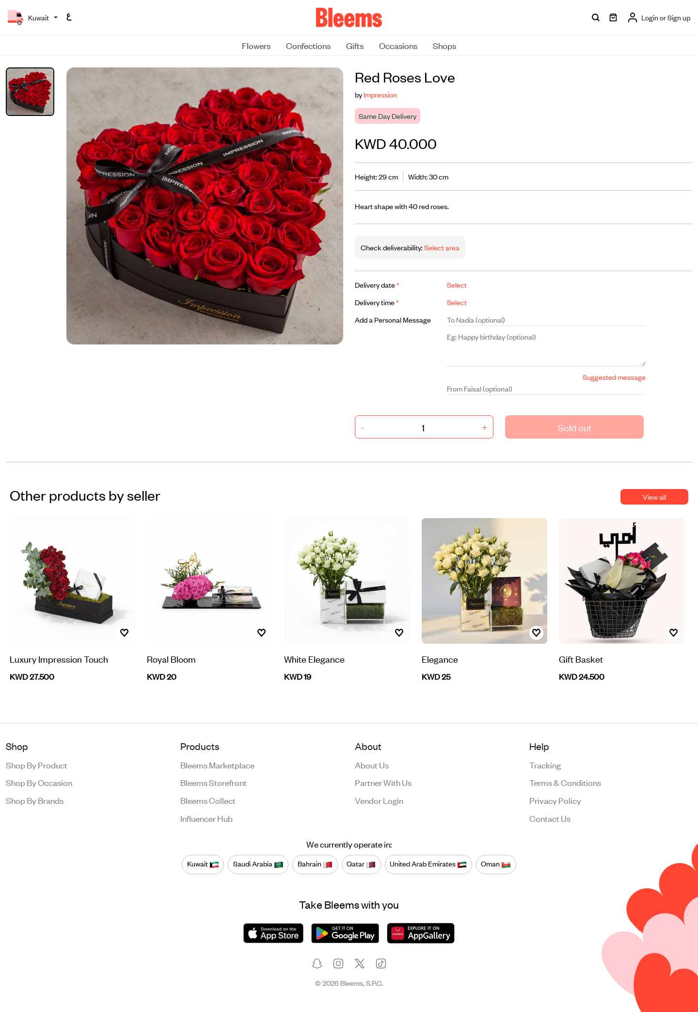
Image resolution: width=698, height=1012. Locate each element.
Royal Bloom (171, 659)
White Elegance (314, 659)
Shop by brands (34, 800)
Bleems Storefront (213, 782)
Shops (444, 45)
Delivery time (377, 302)
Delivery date (377, 284)
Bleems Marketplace (217, 764)
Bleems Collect (208, 800)
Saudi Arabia (258, 864)
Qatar (361, 864)
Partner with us (383, 782)
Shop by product (36, 764)
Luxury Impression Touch (59, 659)
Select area (441, 247)
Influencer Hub (206, 818)
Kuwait (203, 864)
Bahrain (315, 864)
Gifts (355, 45)
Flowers (256, 45)
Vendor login (379, 800)
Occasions (398, 45)
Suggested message (614, 377)
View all (654, 496)
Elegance (440, 659)
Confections (308, 45)
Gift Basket (581, 659)
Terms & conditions (565, 782)
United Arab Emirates (428, 864)
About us (372, 764)
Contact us (550, 818)
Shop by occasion (39, 782)
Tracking (545, 764)
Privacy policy (555, 800)
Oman (496, 864)
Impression (380, 94)
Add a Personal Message (393, 319)
